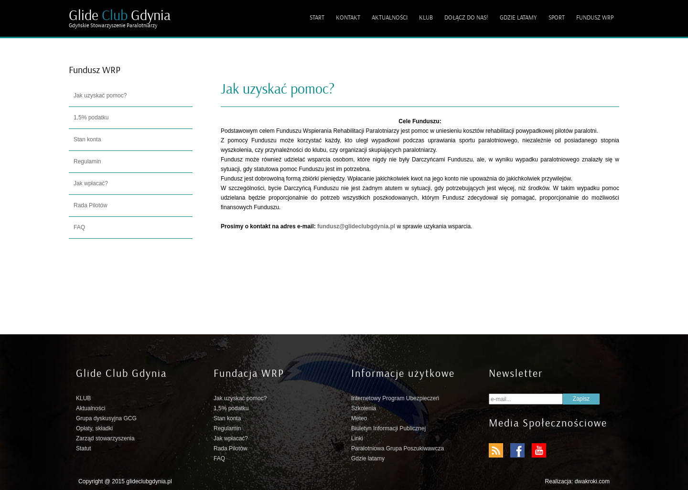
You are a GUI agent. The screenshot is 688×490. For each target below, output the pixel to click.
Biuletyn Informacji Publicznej (388, 428)
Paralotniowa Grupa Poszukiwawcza (397, 448)
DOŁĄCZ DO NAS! (466, 17)
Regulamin (87, 161)
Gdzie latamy (368, 458)
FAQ (79, 227)
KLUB (426, 17)
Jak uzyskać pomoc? (100, 95)
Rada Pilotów (91, 205)
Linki (357, 438)
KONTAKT (348, 17)
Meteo (359, 418)
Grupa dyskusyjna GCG (106, 418)
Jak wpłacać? (91, 183)
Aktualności (90, 408)
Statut (83, 448)
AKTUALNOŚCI (390, 17)
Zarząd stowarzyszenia (105, 438)
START (317, 17)
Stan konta (87, 139)
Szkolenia (363, 408)
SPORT (556, 17)
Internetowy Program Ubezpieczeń (395, 398)
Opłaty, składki (94, 428)
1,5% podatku (91, 117)
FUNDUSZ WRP (594, 17)
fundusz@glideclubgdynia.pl (356, 226)
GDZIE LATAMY (518, 17)
